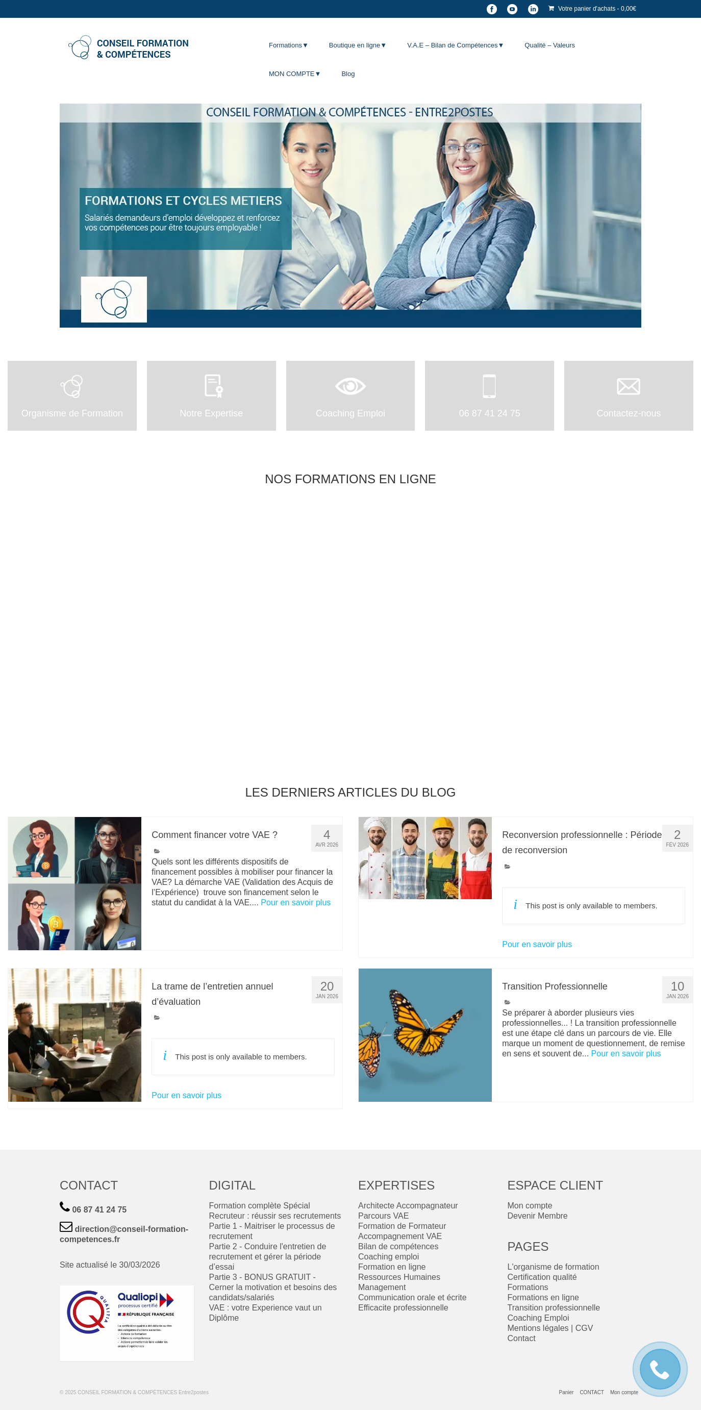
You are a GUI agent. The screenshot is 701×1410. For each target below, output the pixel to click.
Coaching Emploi (538, 1318)
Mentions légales (538, 1328)
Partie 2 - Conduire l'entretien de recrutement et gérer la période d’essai (268, 1256)
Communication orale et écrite (412, 1297)
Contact (522, 1338)
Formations (528, 1287)
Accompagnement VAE (400, 1236)
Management (382, 1287)
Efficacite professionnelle (403, 1307)
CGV (584, 1328)
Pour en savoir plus (296, 902)
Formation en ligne (392, 1267)
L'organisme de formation (553, 1267)
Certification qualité (542, 1277)
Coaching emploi (388, 1256)
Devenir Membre (538, 1215)
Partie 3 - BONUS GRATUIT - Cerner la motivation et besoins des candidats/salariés (273, 1287)
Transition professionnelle (554, 1307)
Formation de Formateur (402, 1226)
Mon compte (530, 1205)
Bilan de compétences (398, 1246)
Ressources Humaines (399, 1277)
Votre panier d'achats (592, 8)
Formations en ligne (544, 1297)
